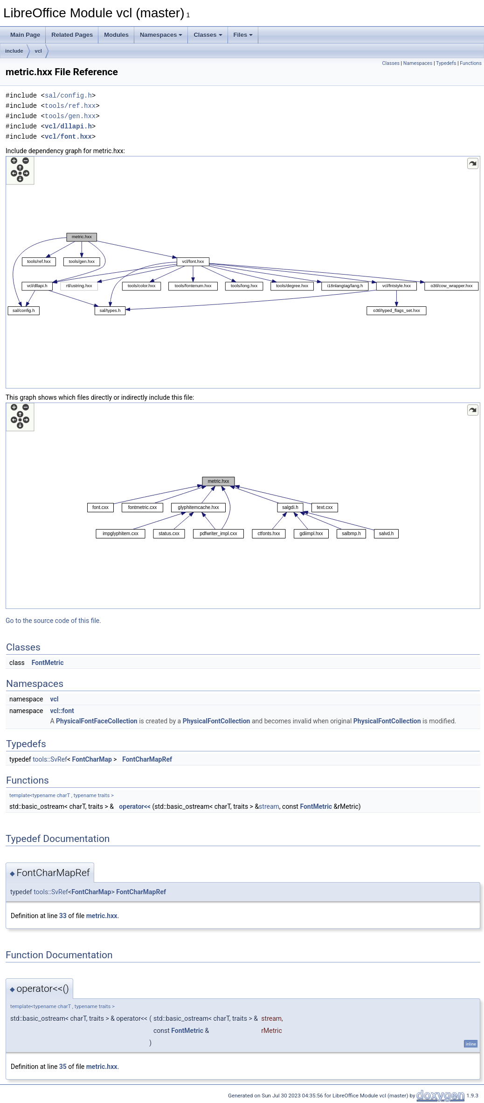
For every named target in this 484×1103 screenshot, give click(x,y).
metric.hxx (102, 915)
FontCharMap (92, 759)
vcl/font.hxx (68, 136)
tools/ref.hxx (70, 105)
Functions (471, 63)
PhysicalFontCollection (216, 721)
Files (243, 34)
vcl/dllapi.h (68, 126)
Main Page (25, 34)
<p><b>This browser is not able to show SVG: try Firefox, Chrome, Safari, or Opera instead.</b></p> (243, 272)
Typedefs (446, 63)
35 (63, 1066)
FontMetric (48, 662)
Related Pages (72, 34)
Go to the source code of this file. (53, 620)
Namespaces (161, 34)
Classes (208, 34)
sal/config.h (68, 95)
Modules (116, 34)
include (14, 51)
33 (63, 915)
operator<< (135, 806)
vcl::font (62, 710)
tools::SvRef (50, 759)
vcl (38, 51)
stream (269, 806)
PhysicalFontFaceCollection (97, 721)
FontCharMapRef (147, 759)
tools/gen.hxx (70, 116)
